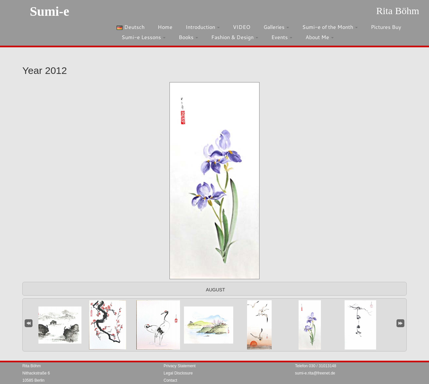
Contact (170, 380)
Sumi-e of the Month (330, 26)
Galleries (276, 26)
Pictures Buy (386, 26)
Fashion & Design (234, 37)
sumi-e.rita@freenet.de (315, 373)
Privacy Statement (179, 366)
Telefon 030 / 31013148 (315, 366)
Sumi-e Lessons (144, 37)
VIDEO (241, 26)
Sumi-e (49, 11)
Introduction (203, 26)
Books (188, 37)
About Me (319, 37)
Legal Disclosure (178, 373)
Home (165, 26)
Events (281, 37)
